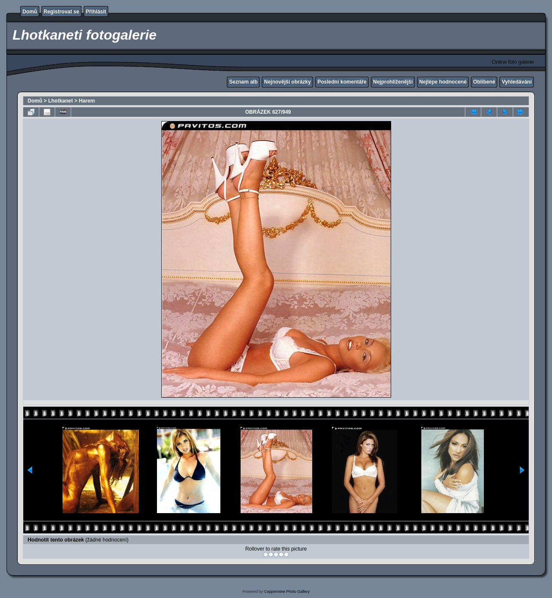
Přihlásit (96, 12)
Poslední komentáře (342, 82)
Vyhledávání (517, 82)
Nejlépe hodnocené (443, 82)
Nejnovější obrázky (287, 82)
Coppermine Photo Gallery (287, 591)
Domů (29, 12)
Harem (87, 101)
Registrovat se (61, 12)
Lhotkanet (60, 101)
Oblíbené (484, 82)
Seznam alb (243, 82)
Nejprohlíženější (393, 82)
